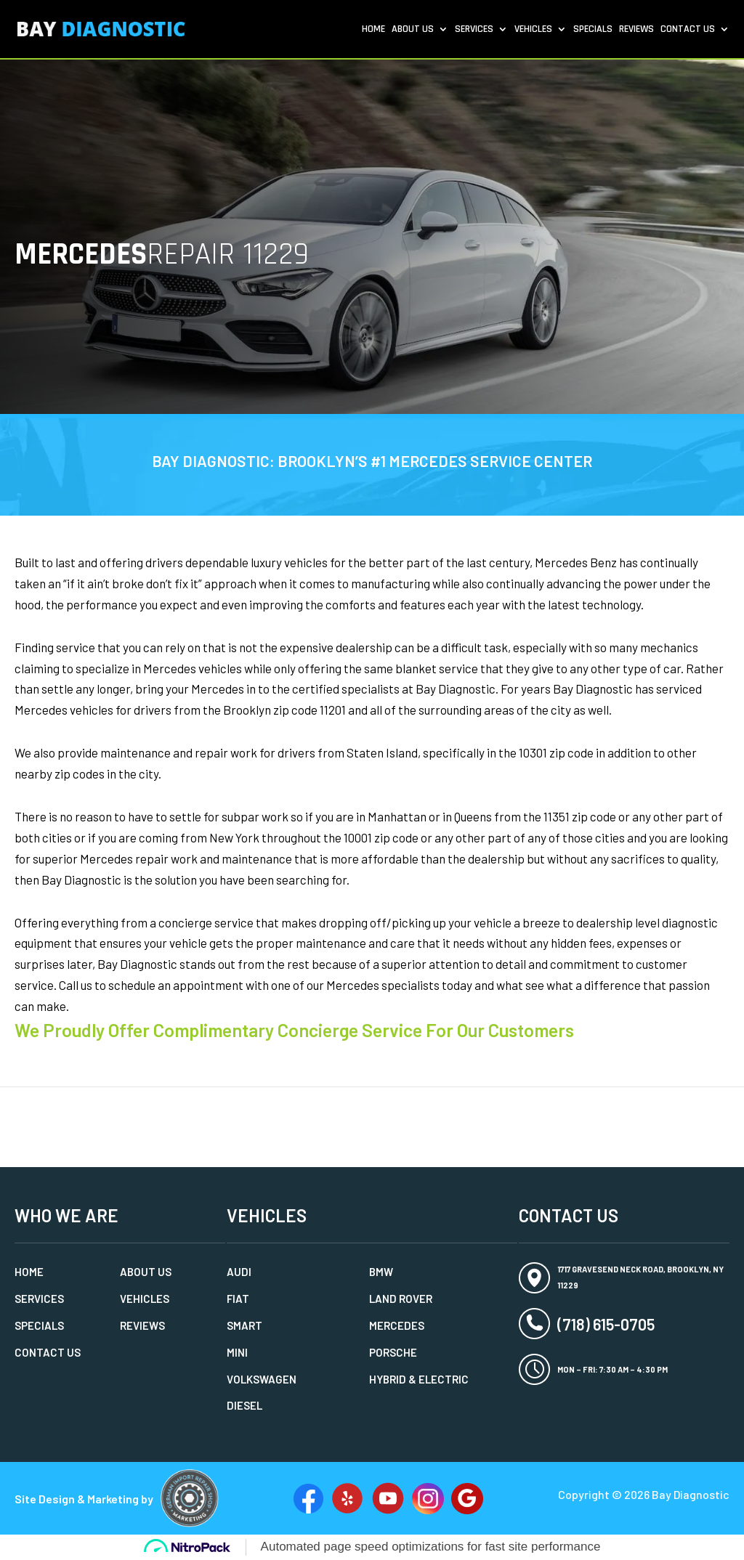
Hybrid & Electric (419, 1379)
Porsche (393, 1352)
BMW (381, 1271)
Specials (592, 30)
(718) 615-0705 (606, 1324)
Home (373, 30)
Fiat (238, 1298)
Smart (244, 1325)
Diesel (244, 1405)
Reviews (636, 30)
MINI (237, 1352)
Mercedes (396, 1325)
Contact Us (687, 30)
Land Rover (400, 1298)
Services (474, 30)
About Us (413, 30)
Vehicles (533, 30)
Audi (239, 1271)
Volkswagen (261, 1379)
